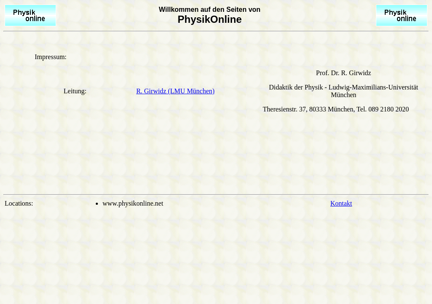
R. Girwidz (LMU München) (175, 91)
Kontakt (341, 203)
